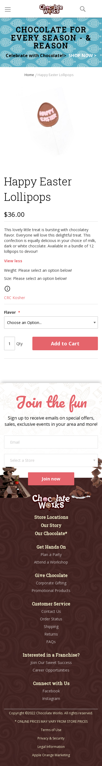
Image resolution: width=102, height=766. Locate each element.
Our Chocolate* (51, 533)
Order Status (51, 618)
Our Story (51, 525)
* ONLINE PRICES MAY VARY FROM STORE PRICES (51, 721)
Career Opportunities (51, 670)
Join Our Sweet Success (51, 662)
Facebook (51, 690)
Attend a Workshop (51, 562)
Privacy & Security (51, 738)
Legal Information (51, 746)
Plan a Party (51, 554)
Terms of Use (51, 730)
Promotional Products (51, 590)
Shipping (51, 626)
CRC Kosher (14, 297)
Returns (51, 634)
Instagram (51, 698)
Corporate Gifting (51, 582)
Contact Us (51, 611)
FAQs (51, 641)
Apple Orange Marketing (51, 755)
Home (29, 75)
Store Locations (51, 517)
